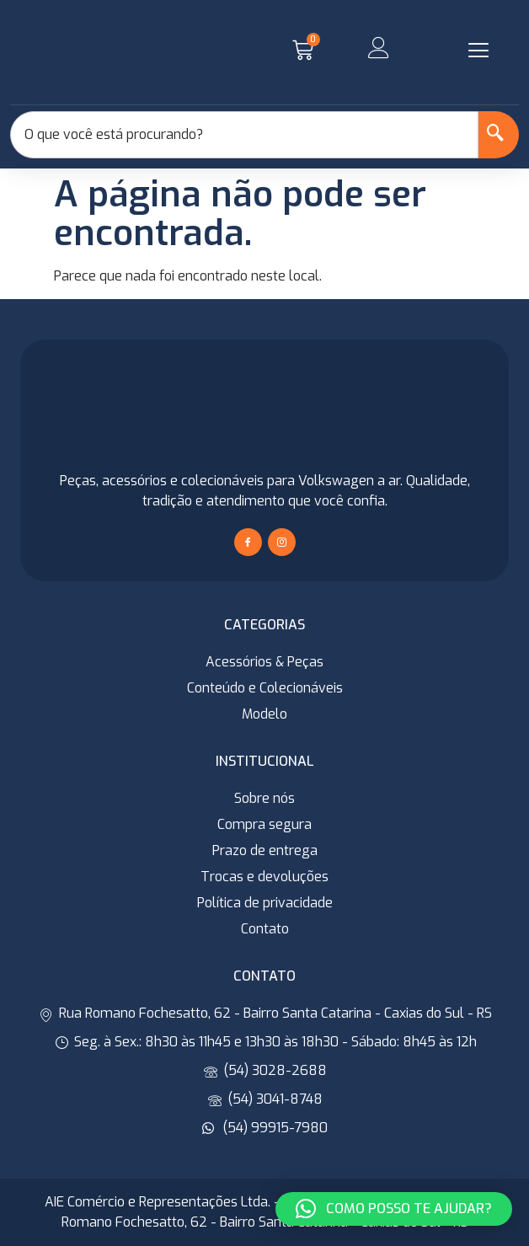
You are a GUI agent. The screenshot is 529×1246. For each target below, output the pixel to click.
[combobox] (244, 134)
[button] (478, 50)
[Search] (498, 134)
